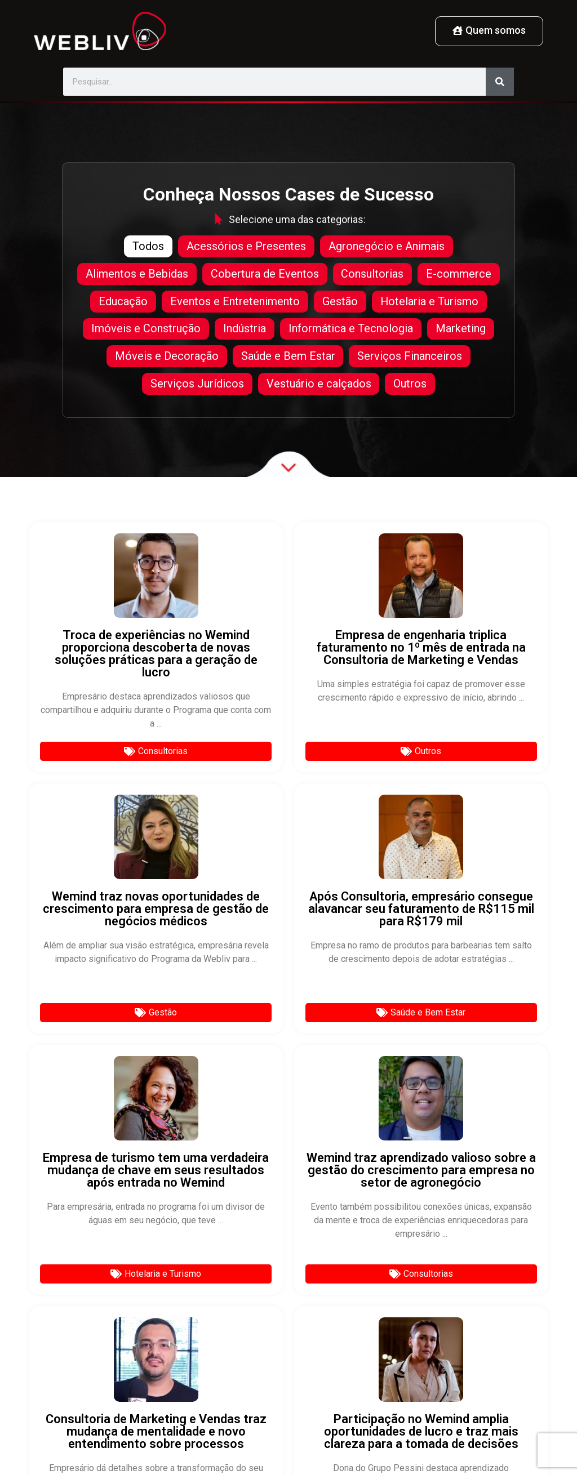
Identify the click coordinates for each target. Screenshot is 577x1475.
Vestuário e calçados (319, 386)
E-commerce (459, 273)
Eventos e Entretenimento (235, 301)
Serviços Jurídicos (197, 386)
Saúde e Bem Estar (288, 357)
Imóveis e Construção (146, 329)
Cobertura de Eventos (265, 273)
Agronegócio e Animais (387, 245)
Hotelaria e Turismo (429, 301)
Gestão (340, 301)
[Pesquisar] (500, 82)
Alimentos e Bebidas (137, 273)
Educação (123, 301)
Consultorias (372, 273)
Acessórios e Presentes (246, 245)
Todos (148, 245)
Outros (410, 386)
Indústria (244, 329)
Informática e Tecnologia (350, 329)
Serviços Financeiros (410, 357)
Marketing (461, 329)
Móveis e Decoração (167, 357)
